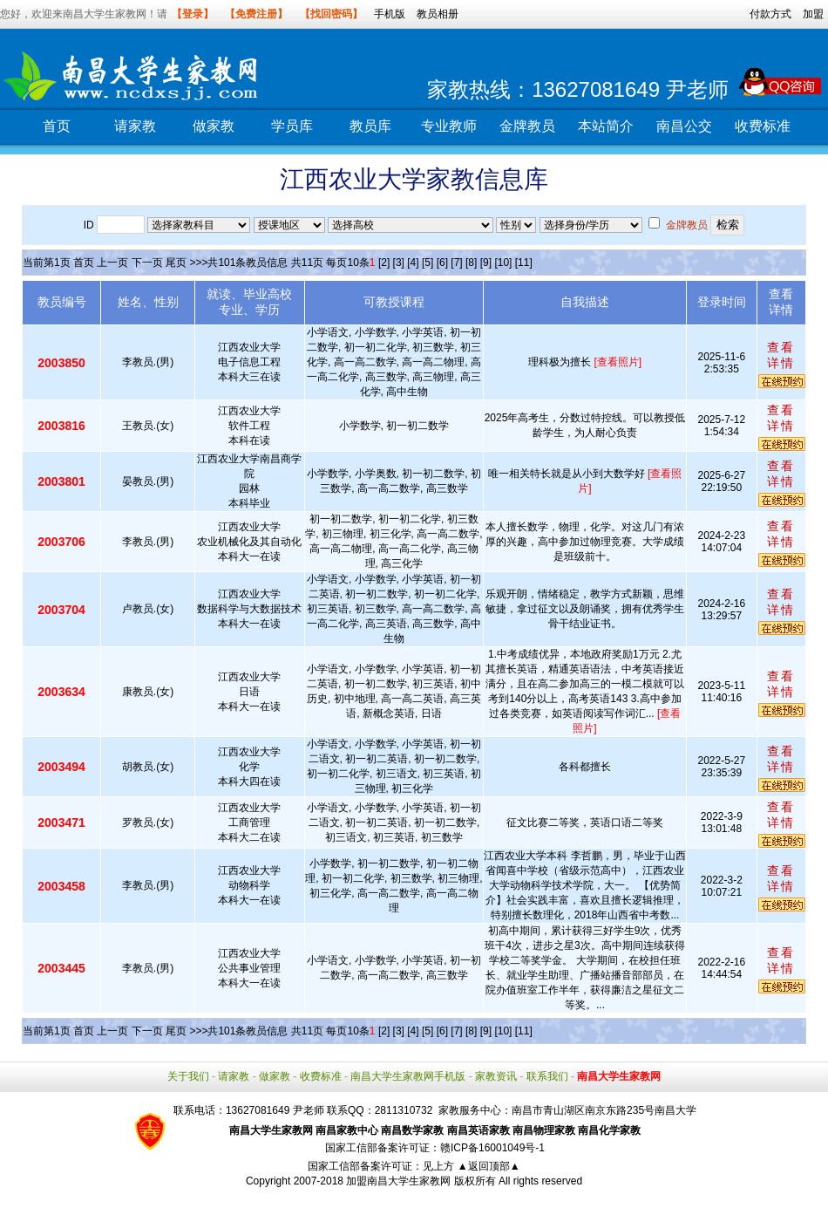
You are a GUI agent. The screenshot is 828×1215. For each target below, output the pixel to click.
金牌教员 (527, 126)
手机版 (389, 14)
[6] (442, 262)
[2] (384, 262)
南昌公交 (684, 126)
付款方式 (770, 14)
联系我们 (547, 1076)
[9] (486, 262)
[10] (503, 262)
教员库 (370, 126)
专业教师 (449, 126)
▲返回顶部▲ (489, 1166)
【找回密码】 (331, 14)
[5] (427, 262)
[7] (456, 262)
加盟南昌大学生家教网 (398, 1181)
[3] (398, 262)
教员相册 (437, 14)
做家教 (213, 126)
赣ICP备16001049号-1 (492, 1148)
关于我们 (188, 1076)
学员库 (292, 126)
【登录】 (193, 14)
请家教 (135, 126)
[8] (471, 262)
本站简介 (606, 126)
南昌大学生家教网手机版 (407, 1076)
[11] (524, 262)
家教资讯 (496, 1076)
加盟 (813, 14)
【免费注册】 (256, 14)
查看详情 (781, 355)
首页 (57, 126)
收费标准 (763, 126)
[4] (412, 262)
